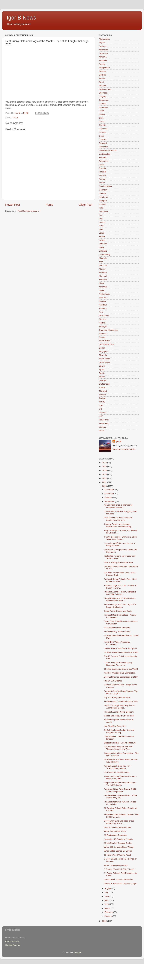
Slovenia (103, 355)
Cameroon (103, 100)
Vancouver (104, 420)
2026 (104, 462)
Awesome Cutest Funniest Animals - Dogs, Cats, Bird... (120, 777)
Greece (102, 193)
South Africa (104, 359)
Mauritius (103, 265)
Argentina (103, 53)
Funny (15, 117)
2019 (104, 921)
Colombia (103, 129)
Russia (102, 337)
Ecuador (102, 157)
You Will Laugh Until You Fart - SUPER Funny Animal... (118, 767)
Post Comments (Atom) (28, 211)
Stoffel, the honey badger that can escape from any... (119, 731)
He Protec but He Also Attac (116, 772)
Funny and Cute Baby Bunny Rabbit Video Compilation (120, 790)
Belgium (102, 75)
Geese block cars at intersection (118, 879)
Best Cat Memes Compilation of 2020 (121, 677)
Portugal (102, 326)
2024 (104, 470)
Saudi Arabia (105, 341)
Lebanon (103, 244)
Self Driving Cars (106, 344)
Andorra (102, 46)
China (101, 121)
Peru (101, 312)
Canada (102, 104)
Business (103, 93)
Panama (102, 308)
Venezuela (103, 423)
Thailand (103, 391)
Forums (102, 175)
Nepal (101, 290)
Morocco (103, 280)
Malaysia (103, 258)
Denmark (103, 143)
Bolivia (102, 78)
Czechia (102, 139)
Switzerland (104, 384)
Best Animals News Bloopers (117, 628)
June (107, 896)
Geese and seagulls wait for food (119, 716)
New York (103, 297)
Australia (103, 60)
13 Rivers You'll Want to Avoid (117, 855)
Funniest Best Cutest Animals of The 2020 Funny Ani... (120, 796)
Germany (103, 190)
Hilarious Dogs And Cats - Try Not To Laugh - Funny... (120, 586)
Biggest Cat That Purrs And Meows (120, 743)
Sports (102, 373)
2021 (104, 482)
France (102, 179)
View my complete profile (123, 449)
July (107, 892)
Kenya (102, 236)
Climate (102, 125)
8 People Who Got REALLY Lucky (119, 869)
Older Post (85, 204)
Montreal (103, 276)
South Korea (104, 362)
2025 (104, 466)
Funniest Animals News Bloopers (119, 712)
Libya (101, 247)
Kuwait (102, 240)
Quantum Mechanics (108, 330)
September (110, 501)
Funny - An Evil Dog (113, 681)
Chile (101, 118)
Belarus (102, 71)
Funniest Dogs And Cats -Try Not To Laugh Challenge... (120, 605)
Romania (103, 333)
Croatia (102, 132)
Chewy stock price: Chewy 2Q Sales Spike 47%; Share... (120, 538)
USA (101, 416)
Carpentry (103, 107)
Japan (102, 233)
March (108, 908)
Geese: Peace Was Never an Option (120, 648)
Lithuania (103, 251)
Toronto (102, 395)
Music (101, 283)
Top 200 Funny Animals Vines (117, 697)
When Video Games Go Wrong (118, 851)
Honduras (103, 197)
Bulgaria (102, 86)
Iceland (102, 204)
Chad (101, 111)
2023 (104, 474)
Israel (101, 226)
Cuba (101, 136)
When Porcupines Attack (115, 831)
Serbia (102, 348)
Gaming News (105, 186)
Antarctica (103, 50)
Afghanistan (104, 39)
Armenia (102, 57)
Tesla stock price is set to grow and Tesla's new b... (119, 557)
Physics (102, 319)
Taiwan (102, 387)
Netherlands (104, 294)
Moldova (103, 272)
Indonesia (103, 211)
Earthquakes (104, 154)
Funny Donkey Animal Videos (117, 631)
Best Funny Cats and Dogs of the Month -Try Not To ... (119, 822)
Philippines (104, 315)
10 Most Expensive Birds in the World (121, 669)
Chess (102, 114)
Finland (102, 172)
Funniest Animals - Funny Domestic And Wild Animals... (120, 593)
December (109, 489)
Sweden (102, 380)
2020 (104, 486)
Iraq (100, 219)
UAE (101, 405)
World (101, 430)
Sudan (102, 377)
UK (100, 409)
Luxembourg (104, 254)
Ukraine (102, 412)
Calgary (102, 96)
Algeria (102, 42)
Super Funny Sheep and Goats (118, 611)
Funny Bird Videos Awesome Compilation (117, 643)
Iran (100, 215)
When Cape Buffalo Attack (116, 865)
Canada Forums (12, 945)
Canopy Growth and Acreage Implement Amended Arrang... (118, 525)
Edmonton (103, 161)
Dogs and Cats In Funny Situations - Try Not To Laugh (120, 783)
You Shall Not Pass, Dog (115, 726)
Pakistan (103, 305)
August (108, 888)
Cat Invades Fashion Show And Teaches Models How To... (118, 748)
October (108, 497)
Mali (101, 262)
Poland (102, 323)
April (107, 904)
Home (49, 204)
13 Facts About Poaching (115, 835)
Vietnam (102, 427)
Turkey (102, 402)
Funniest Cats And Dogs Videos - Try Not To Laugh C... (120, 692)
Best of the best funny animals (117, 827)
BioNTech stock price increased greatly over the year (118, 519)
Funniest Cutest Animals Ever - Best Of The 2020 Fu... (120, 580)
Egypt (101, 165)
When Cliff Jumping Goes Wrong (119, 847)
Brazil (101, 82)
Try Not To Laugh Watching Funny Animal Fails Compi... (119, 706)
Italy (101, 229)
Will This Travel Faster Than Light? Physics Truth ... (119, 574)
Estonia (102, 168)
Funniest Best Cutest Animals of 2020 (121, 701)
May (107, 900)
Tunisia (102, 398)
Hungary (103, 200)
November (109, 494)
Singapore (103, 351)
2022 (104, 478)
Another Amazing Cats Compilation (119, 673)
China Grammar (12, 941)
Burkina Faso (105, 89)
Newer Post (12, 204)
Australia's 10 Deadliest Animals (118, 839)
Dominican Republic (108, 150)
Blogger (77, 953)
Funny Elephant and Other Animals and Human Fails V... (119, 599)
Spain (101, 369)
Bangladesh (104, 67)
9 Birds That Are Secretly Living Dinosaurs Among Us (118, 664)
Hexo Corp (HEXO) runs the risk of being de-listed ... (119, 544)
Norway (102, 301)
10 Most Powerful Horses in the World (121, 652)
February (109, 912)
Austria (102, 64)
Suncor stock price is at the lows (118, 562)
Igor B (118, 441)
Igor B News (21, 18)
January (108, 916)
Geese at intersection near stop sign (120, 883)
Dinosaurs (103, 147)
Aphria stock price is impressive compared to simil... (118, 506)
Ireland (102, 222)
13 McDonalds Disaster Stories (118, 843)
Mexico (102, 269)
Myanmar (103, 287)
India (101, 208)
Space (102, 366)
